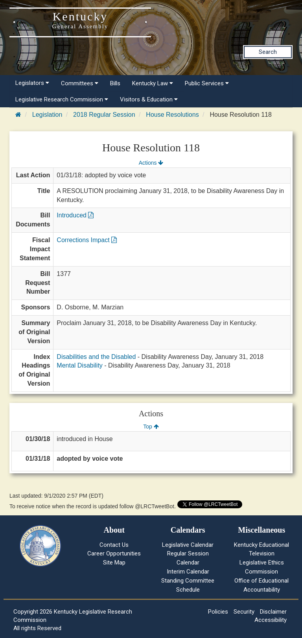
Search (268, 51)
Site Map (114, 562)
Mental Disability (79, 365)
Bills (115, 83)
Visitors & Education (149, 99)
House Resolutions (172, 114)
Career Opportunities (114, 553)
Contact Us (114, 544)
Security (244, 611)
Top (150, 426)
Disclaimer (273, 611)
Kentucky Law (152, 83)
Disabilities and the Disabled (96, 356)
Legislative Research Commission (61, 99)
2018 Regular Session (104, 114)
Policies (218, 611)
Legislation (47, 114)
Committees (79, 83)
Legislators (32, 82)
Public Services (207, 83)
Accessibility (270, 619)
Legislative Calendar (188, 544)
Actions (151, 163)
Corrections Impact (87, 240)
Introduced (75, 215)
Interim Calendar (188, 571)
